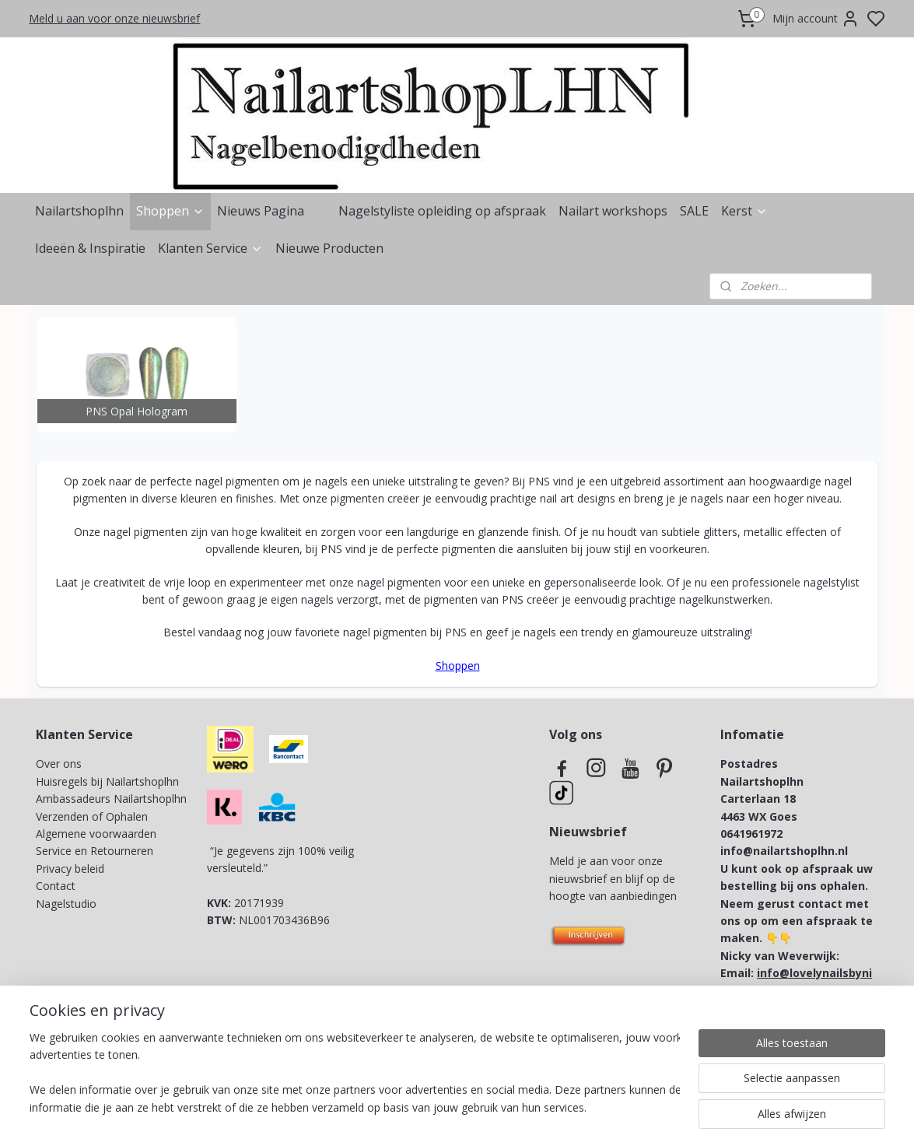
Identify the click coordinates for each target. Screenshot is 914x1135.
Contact (55, 885)
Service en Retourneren (94, 850)
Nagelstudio (66, 903)
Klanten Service (210, 248)
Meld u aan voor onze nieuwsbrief (114, 18)
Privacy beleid (71, 868)
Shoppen (170, 210)
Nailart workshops (613, 210)
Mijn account (816, 18)
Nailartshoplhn (79, 210)
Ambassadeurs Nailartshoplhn (111, 798)
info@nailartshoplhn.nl (784, 850)
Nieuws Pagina (260, 210)
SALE (694, 210)
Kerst (744, 210)
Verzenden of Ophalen (92, 816)
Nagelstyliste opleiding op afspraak (442, 210)
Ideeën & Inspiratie (90, 248)
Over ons (59, 763)
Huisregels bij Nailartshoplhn (107, 781)
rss (542, 1106)
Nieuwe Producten (329, 248)
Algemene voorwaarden (96, 833)
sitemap (510, 1106)
